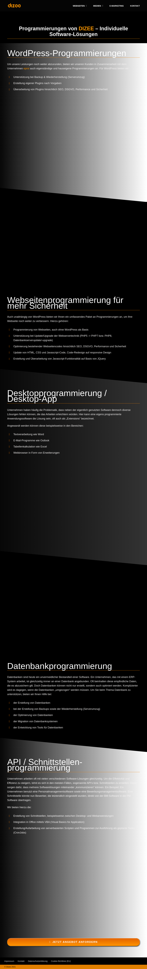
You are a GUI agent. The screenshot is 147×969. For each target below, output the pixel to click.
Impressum (9, 961)
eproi (26, 68)
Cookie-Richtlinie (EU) (61, 961)
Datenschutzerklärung (38, 961)
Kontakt (21, 961)
